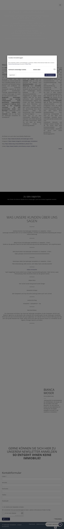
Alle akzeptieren (50, 75)
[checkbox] (54, 69)
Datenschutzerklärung (13, 64)
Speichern (12, 75)
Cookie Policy (28, 64)
